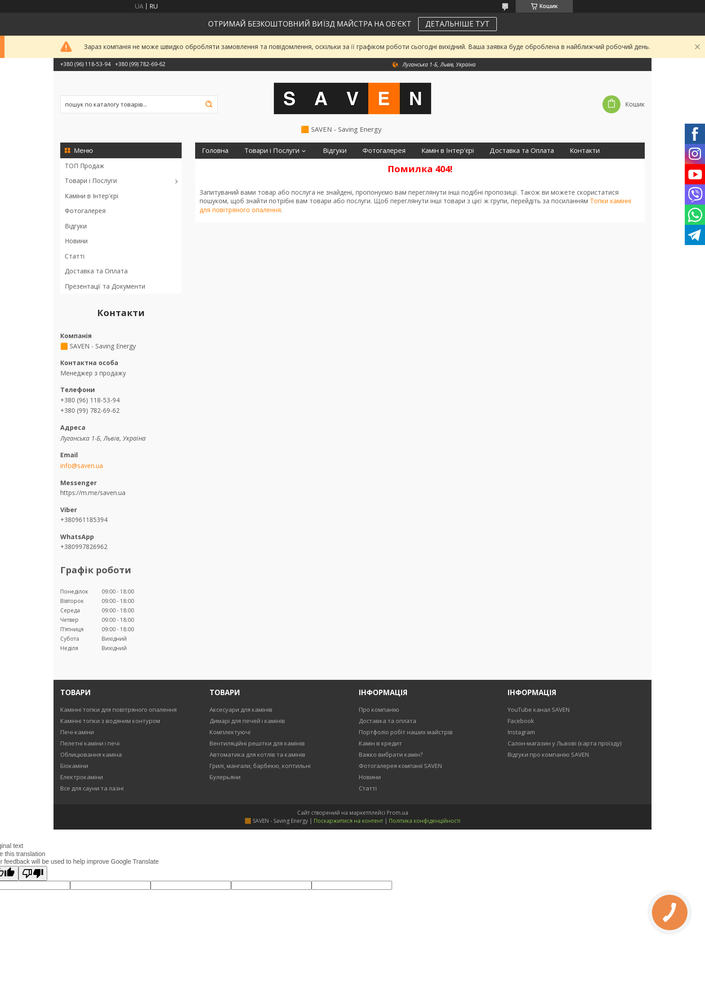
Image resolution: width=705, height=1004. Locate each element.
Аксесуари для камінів (241, 709)
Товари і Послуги (91, 180)
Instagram (521, 732)
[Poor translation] (32, 873)
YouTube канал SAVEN (539, 709)
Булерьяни (225, 777)
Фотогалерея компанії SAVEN (400, 766)
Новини (76, 240)
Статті (75, 256)
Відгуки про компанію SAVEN (548, 754)
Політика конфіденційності (424, 821)
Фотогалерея (85, 210)
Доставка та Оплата (96, 271)
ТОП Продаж (84, 165)
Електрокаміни (81, 777)
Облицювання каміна (91, 754)
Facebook (521, 721)
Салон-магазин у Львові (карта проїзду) (564, 743)
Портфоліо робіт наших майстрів (406, 732)
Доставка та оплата (387, 721)
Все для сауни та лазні (92, 788)
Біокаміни (74, 766)
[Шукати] (209, 104)
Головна (215, 150)
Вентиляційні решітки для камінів (257, 743)
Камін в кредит (380, 743)
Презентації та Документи (105, 286)
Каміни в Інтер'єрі (91, 196)
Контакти (585, 150)
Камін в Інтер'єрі (447, 150)
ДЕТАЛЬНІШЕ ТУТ (457, 24)
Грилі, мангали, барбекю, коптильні (260, 766)
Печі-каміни (77, 732)
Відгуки (76, 226)
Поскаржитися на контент (348, 821)
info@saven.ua (81, 466)
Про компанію (379, 709)
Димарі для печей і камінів (247, 721)
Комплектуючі (230, 732)
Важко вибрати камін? (391, 754)
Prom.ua (397, 813)
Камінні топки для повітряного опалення (118, 709)
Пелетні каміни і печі (90, 743)
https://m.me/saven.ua (92, 492)
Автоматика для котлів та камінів (257, 754)
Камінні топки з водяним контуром (110, 721)
